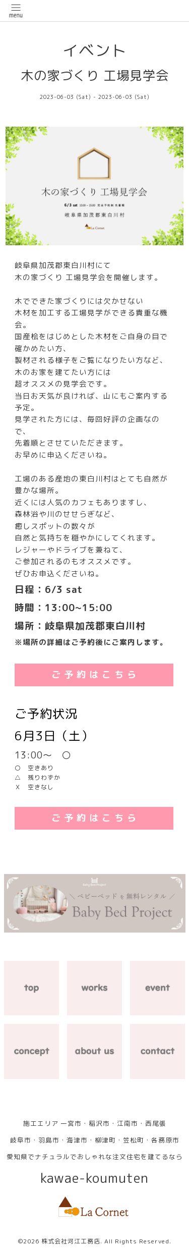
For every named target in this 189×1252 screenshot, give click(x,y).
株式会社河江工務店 (70, 1241)
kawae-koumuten (94, 1178)
